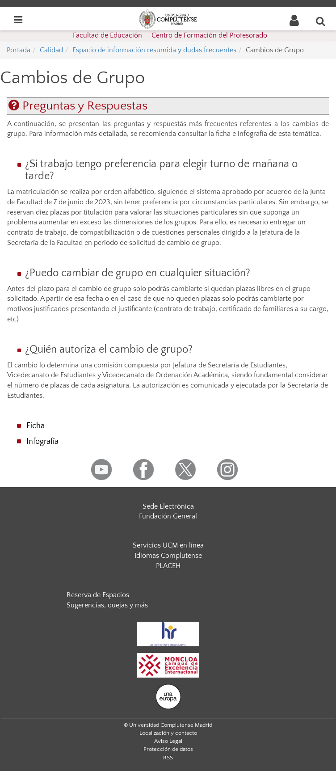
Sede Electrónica (168, 506)
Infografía (42, 441)
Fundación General (168, 516)
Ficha (35, 425)
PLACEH (168, 566)
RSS (168, 757)
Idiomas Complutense (168, 556)
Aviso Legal (168, 741)
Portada (18, 50)
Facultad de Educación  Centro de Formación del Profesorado (170, 35)
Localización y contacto (168, 733)
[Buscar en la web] (320, 21)
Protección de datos (168, 749)
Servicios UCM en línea (168, 545)
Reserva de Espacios (98, 595)
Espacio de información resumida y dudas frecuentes (154, 50)
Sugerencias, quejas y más (107, 605)
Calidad (51, 50)
